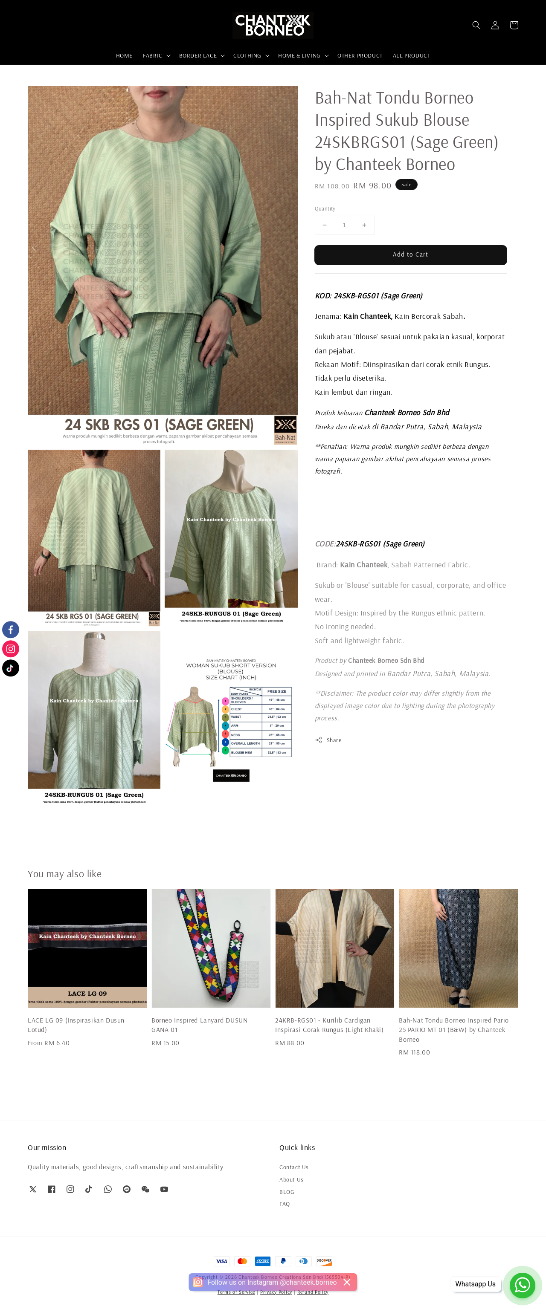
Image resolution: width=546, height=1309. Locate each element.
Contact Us (294, 1167)
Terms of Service (236, 1292)
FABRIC (153, 55)
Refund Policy (312, 1292)
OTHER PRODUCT (360, 55)
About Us (291, 1179)
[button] (476, 25)
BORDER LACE (198, 55)
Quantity (325, 208)
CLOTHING (247, 55)
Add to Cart (410, 254)
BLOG (286, 1192)
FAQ (284, 1204)
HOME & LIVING (299, 55)
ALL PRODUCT (411, 55)
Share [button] (328, 740)
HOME (124, 55)
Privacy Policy (276, 1292)
